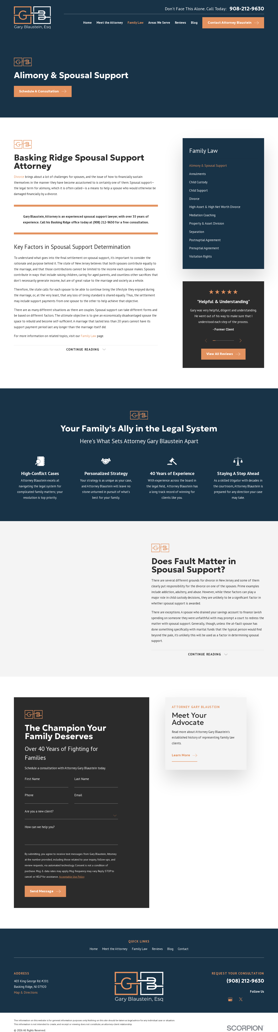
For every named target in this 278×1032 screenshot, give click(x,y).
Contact (183, 949)
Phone (29, 799)
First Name (32, 783)
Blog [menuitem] (194, 22)
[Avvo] (251, 999)
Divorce (19, 177)
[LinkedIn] (262, 999)
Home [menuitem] (87, 22)
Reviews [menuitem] (180, 22)
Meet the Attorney (114, 949)
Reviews (157, 949)
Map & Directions (26, 992)
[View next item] (240, 340)
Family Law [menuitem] (135, 22)
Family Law (88, 336)
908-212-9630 (247, 8)
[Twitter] (241, 999)
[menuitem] (223, 166)
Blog (170, 949)
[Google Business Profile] (230, 999)
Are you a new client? (39, 816)
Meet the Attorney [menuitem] (110, 22)
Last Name (81, 783)
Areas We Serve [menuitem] (159, 22)
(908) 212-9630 (245, 981)
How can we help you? (40, 831)
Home (94, 949)
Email (78, 799)
